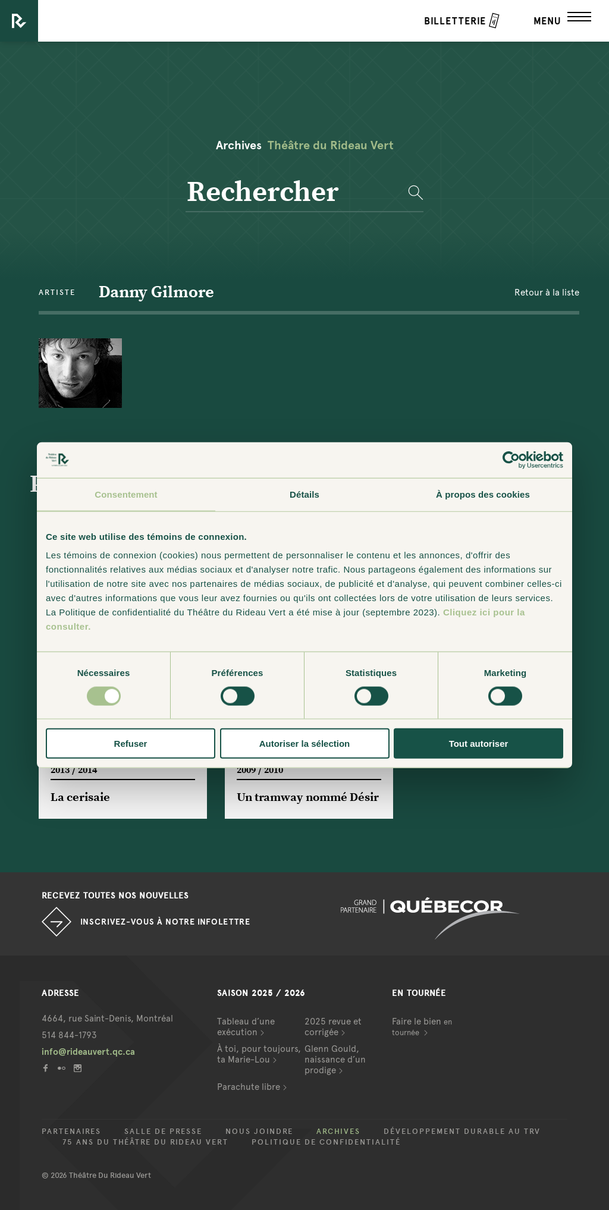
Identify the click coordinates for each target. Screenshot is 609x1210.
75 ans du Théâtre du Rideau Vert (145, 1142)
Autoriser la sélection (304, 743)
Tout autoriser (478, 743)
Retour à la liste (546, 292)
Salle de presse (163, 1131)
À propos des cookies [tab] (483, 494)
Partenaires (71, 1131)
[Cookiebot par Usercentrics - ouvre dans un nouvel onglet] (511, 460)
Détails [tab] (304, 494)
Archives (338, 1131)
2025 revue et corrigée (333, 1027)
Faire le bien (422, 1026)
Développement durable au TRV (462, 1131)
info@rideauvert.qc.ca (88, 1051)
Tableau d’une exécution (246, 1027)
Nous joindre (259, 1131)
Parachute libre (248, 1087)
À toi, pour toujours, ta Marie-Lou (259, 1054)
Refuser (130, 743)
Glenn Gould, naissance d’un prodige (335, 1060)
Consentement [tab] (126, 494)
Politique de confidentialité (326, 1142)
